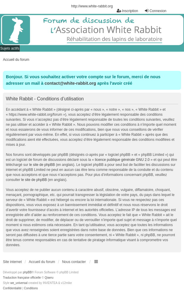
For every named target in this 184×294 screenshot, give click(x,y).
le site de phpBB (42, 165)
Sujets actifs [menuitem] (9, 48)
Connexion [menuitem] (155, 11)
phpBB (27, 272)
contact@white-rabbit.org (70, 83)
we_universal (18, 283)
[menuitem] (12, 288)
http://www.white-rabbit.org (92, 6)
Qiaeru (49, 277)
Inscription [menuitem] (127, 11)
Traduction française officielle (22, 277)
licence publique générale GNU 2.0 (122, 160)
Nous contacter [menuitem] (74, 262)
